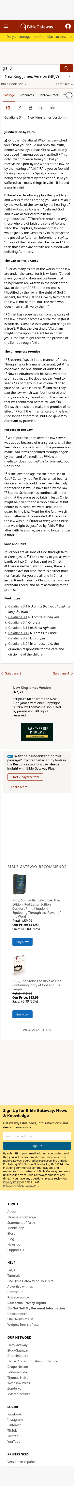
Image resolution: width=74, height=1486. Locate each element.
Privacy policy (18, 1297)
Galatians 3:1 (17, 606)
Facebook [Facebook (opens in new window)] (14, 1414)
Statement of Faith (21, 1222)
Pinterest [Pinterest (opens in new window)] (14, 1425)
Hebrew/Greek (48, 95)
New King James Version (32, 687)
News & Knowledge (21, 1217)
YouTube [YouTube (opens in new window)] (13, 1441)
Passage (9, 95)
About (11, 1211)
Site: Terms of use (20, 1319)
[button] (68, 26)
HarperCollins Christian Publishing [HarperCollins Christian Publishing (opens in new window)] (32, 1361)
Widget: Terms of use (23, 1324)
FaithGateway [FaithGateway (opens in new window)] (17, 1345)
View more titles (37, 1030)
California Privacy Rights (26, 1303)
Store (11, 1233)
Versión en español (21, 1462)
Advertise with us (20, 1286)
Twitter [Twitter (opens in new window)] (12, 1436)
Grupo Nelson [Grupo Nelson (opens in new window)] (17, 1367)
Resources (27, 95)
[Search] (66, 68)
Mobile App (15, 1228)
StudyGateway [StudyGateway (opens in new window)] (18, 1350)
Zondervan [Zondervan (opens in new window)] (15, 1388)
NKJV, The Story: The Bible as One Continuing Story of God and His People (37, 985)
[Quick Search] (30, 68)
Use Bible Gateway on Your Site (30, 1281)
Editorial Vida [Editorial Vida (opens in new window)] (17, 1372)
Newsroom (15, 1244)
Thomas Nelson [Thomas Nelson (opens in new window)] (19, 1377)
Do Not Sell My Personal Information (36, 1308)
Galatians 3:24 (18, 643)
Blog (10, 1239)
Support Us (15, 1250)
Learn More (19, 787)
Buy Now (22, 942)
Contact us (15, 1292)
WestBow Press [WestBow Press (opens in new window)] (18, 1383)
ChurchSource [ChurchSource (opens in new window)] (17, 1356)
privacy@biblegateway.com (20, 1185)
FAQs (11, 1270)
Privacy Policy (12, 1182)
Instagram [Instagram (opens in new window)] (15, 1419)
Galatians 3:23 (18, 638)
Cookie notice (17, 1314)
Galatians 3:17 (18, 633)
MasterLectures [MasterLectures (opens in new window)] (18, 1394)
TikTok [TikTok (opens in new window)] (12, 1430)
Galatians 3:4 (17, 622)
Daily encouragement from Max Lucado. (36, 36)
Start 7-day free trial (25, 777)
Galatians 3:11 (18, 628)
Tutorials (13, 1275)
